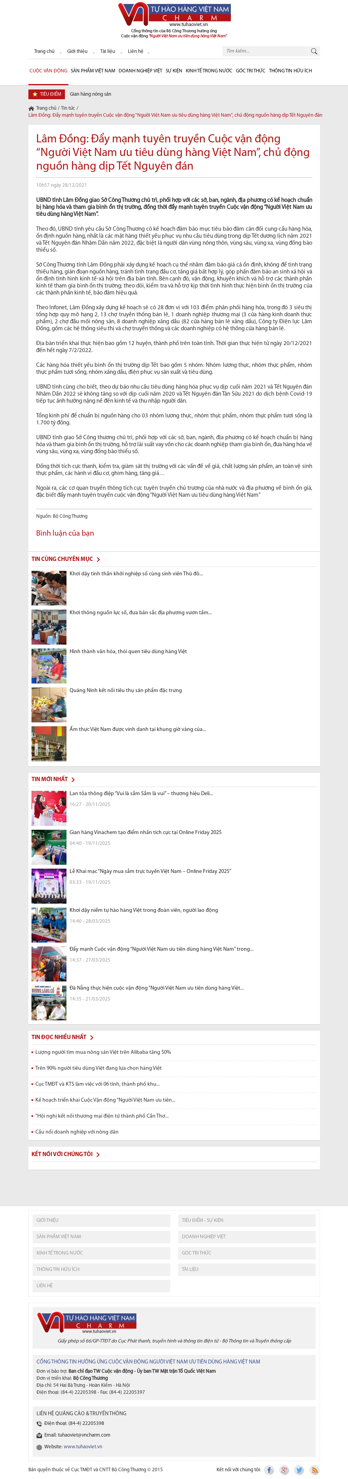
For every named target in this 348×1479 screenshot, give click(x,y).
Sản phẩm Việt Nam (93, 71)
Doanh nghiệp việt (204, 1236)
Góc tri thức (197, 1253)
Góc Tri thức (251, 71)
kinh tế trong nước (60, 1253)
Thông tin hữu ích (290, 71)
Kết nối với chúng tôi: (239, 1469)
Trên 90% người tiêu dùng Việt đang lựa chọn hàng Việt (98, 1068)
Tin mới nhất (49, 780)
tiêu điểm (50, 94)
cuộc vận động (48, 71)
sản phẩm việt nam (59, 1236)
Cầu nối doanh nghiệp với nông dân (77, 1132)
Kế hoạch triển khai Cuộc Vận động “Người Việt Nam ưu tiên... (105, 1100)
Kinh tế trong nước (209, 71)
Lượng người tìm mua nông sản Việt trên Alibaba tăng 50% (103, 1052)
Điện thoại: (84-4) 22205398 (74, 1423)
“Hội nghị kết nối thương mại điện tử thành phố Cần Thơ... (102, 1116)
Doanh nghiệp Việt (140, 71)
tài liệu (190, 1269)
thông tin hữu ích (58, 1269)
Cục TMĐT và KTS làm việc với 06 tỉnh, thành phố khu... (97, 1084)
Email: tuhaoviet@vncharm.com (77, 1435)
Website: (73, 1446)
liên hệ (44, 1285)
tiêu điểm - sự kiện (203, 1220)
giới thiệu (47, 1220)
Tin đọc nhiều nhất (58, 1038)
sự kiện (174, 71)
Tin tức (68, 108)
